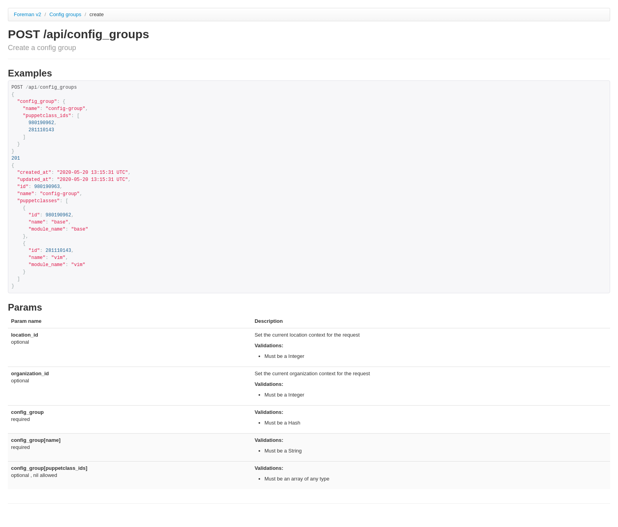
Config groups (66, 14)
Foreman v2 (27, 14)
